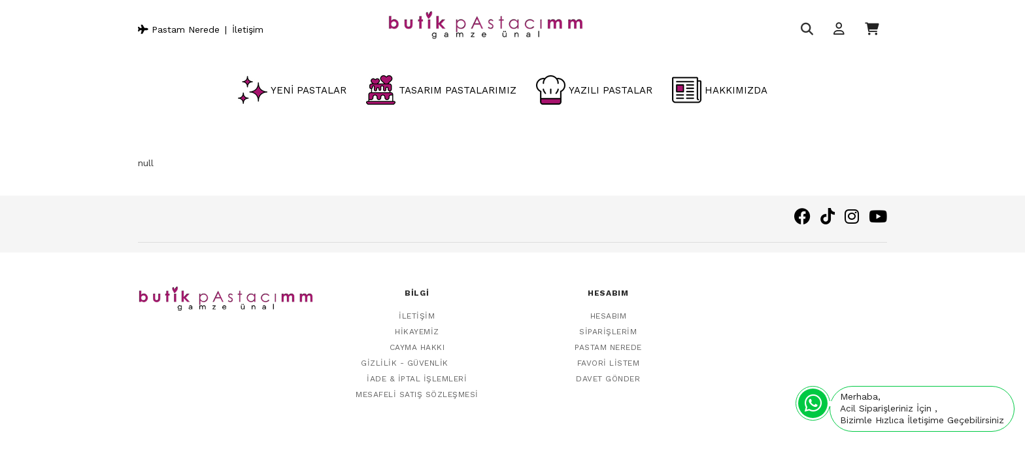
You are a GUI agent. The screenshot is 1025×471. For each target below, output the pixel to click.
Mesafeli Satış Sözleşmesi (417, 387)
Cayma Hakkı (417, 340)
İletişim (247, 29)
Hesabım (608, 308)
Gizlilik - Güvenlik (404, 355)
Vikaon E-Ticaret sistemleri (765, 443)
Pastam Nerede (179, 29)
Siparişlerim (608, 324)
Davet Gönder (608, 371)
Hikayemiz (417, 324)
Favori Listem (608, 355)
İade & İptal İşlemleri (417, 371)
